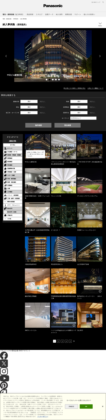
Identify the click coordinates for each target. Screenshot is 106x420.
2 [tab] (50, 80)
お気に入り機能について (96, 88)
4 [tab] (56, 80)
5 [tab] (59, 80)
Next (100, 56)
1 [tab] (47, 80)
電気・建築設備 (7, 19)
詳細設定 (71, 406)
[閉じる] (102, 406)
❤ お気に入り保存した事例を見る (75, 88)
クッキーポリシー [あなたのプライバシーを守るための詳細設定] (42, 416)
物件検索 (38, 125)
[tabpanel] (53, 56)
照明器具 (15, 19)
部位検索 (67, 125)
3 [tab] (53, 80)
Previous (6, 56)
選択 (29, 101)
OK (86, 406)
